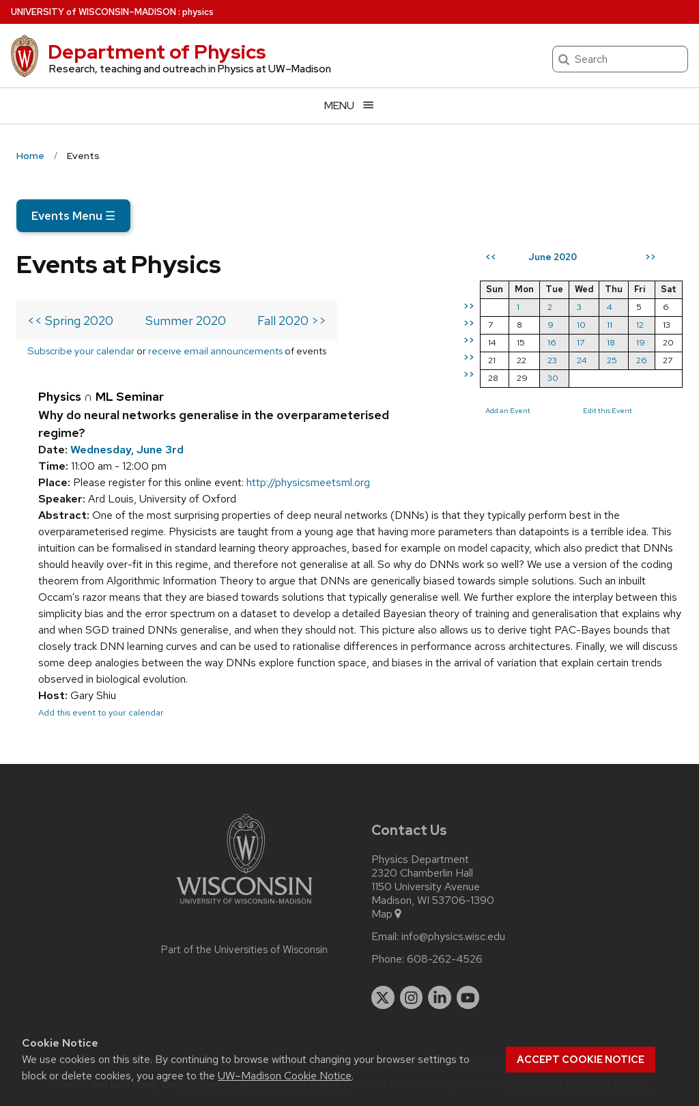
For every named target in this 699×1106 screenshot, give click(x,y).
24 (582, 360)
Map (387, 914)
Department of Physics (157, 52)
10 (581, 324)
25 (612, 360)
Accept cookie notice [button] (580, 1059)
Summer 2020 (185, 320)
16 (551, 342)
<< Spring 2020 (70, 320)
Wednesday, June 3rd (127, 449)
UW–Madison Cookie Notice (285, 1075)
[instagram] (411, 997)
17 (580, 342)
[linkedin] (439, 997)
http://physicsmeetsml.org (308, 482)
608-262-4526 (445, 959)
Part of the (244, 949)
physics (198, 12)
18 (611, 342)
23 (552, 360)
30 (552, 378)
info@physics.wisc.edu (453, 937)
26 (641, 360)
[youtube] (468, 997)
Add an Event (507, 410)
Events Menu (73, 215)
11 (609, 324)
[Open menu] (349, 105)
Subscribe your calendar (80, 350)
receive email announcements (215, 350)
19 (640, 342)
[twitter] (383, 997)
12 (640, 324)
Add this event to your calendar (101, 712)
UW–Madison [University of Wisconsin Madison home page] (93, 12)
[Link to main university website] (244, 906)
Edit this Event (607, 410)
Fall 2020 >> (291, 320)
